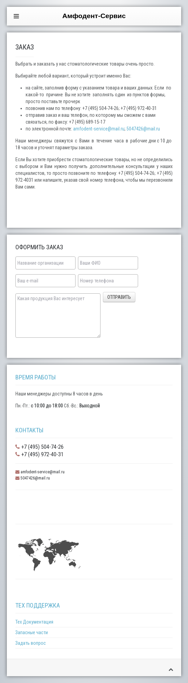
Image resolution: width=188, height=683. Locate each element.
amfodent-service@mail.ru (98, 128)
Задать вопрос (30, 643)
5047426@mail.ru (143, 128)
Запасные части (31, 632)
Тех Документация (34, 622)
